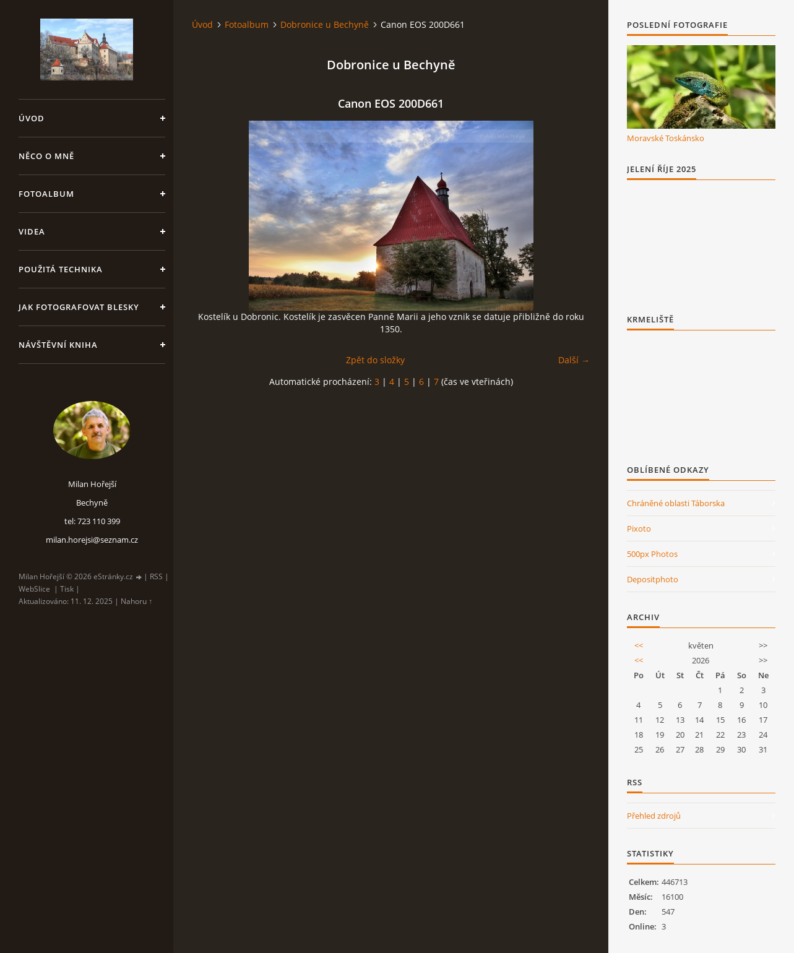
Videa (32, 231)
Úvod (32, 118)
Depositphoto (652, 579)
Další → (574, 360)
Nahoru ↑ (136, 601)
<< (638, 645)
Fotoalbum (46, 193)
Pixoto (639, 528)
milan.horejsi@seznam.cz (92, 539)
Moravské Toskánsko (665, 138)
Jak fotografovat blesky (79, 307)
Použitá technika (61, 269)
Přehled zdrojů (654, 815)
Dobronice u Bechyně (324, 24)
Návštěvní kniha (58, 344)
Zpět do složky (375, 360)
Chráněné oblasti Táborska (676, 503)
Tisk (67, 589)
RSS (156, 576)
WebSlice (34, 589)
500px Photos (652, 553)
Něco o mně (46, 156)
